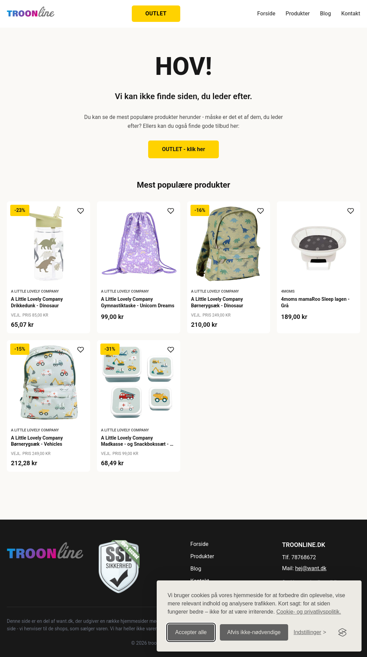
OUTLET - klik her (183, 149)
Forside (266, 13)
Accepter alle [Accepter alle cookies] (191, 632)
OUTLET (156, 13)
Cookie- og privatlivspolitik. (308, 612)
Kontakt (350, 13)
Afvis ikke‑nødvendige (254, 632)
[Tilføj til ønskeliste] (80, 211)
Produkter (298, 13)
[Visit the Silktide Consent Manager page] (342, 632)
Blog (325, 13)
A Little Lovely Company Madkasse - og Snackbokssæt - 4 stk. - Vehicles (137, 444)
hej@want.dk (311, 568)
